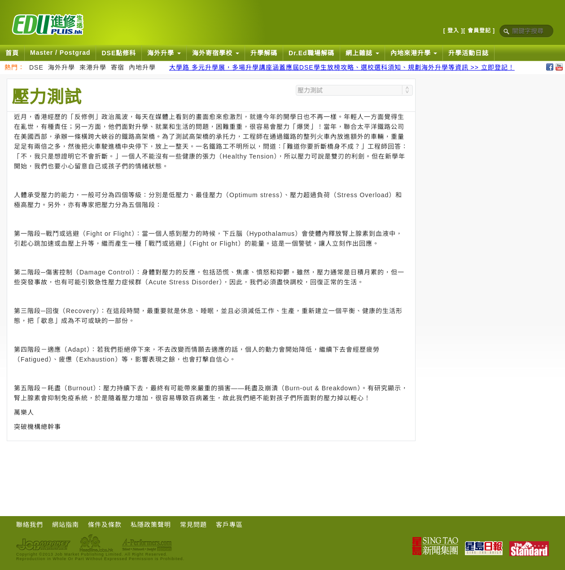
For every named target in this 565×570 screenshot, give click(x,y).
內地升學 (142, 67)
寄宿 (117, 67)
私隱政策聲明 (151, 524)
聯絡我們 (29, 524)
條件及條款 (105, 524)
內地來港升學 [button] (414, 53)
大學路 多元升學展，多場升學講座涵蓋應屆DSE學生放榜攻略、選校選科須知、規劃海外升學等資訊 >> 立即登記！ (342, 67)
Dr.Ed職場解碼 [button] (311, 53)
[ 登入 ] (453, 30)
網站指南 (65, 524)
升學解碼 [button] (263, 53)
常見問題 (193, 524)
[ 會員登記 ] (479, 30)
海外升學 (61, 67)
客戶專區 (229, 524)
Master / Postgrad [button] (60, 52)
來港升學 (92, 67)
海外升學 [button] (164, 53)
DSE (36, 67)
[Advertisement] (211, 466)
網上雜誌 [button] (362, 53)
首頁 (12, 53)
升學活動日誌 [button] (468, 53)
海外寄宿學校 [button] (215, 53)
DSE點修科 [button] (118, 53)
